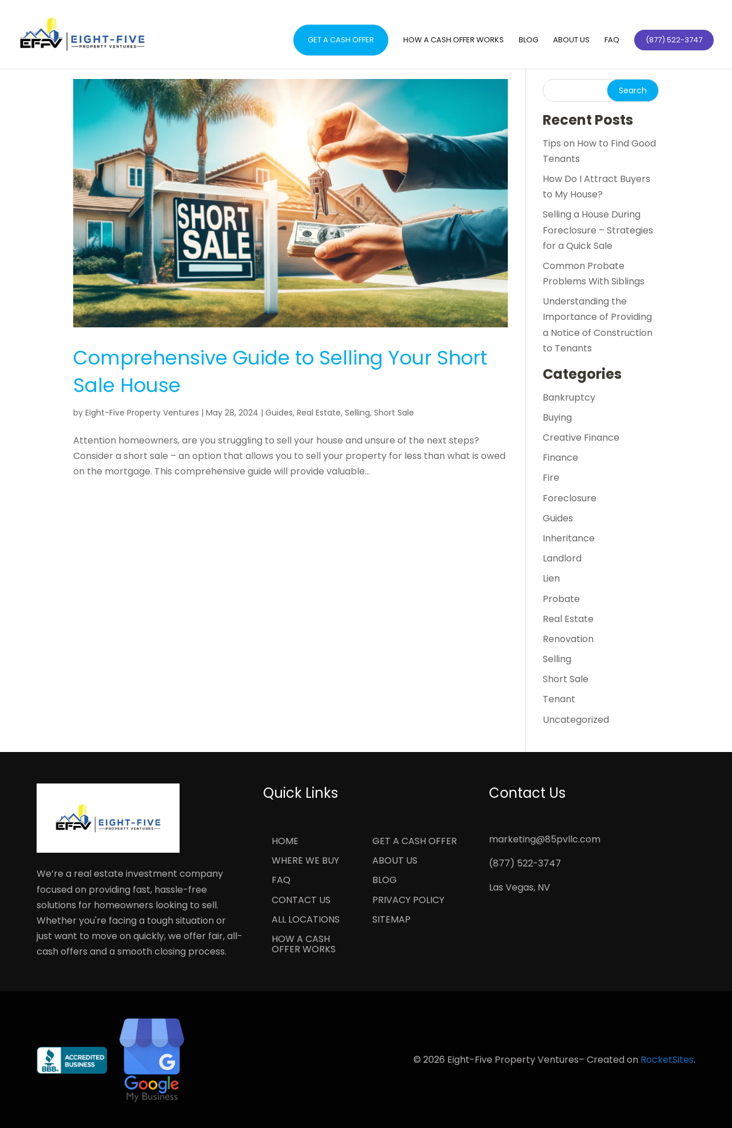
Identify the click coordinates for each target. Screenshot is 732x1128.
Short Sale (394, 412)
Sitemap (391, 920)
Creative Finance (581, 437)
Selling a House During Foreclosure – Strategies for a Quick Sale (598, 230)
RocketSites (667, 1059)
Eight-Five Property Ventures (142, 412)
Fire (551, 477)
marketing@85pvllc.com (544, 839)
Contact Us (301, 901)
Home (285, 842)
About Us (571, 40)
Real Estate (319, 412)
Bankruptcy (569, 397)
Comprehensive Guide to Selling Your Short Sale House (280, 371)
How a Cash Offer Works (453, 40)
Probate (561, 598)
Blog (528, 40)
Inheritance (569, 538)
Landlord (562, 558)
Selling (357, 412)
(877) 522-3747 (525, 863)
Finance (560, 457)
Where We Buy (305, 861)
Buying (557, 417)
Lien (551, 578)
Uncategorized (576, 719)
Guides (279, 412)
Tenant (559, 699)
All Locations (306, 920)
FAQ (611, 40)
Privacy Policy (408, 901)
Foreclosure (569, 498)
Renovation (568, 639)
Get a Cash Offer (341, 39)
